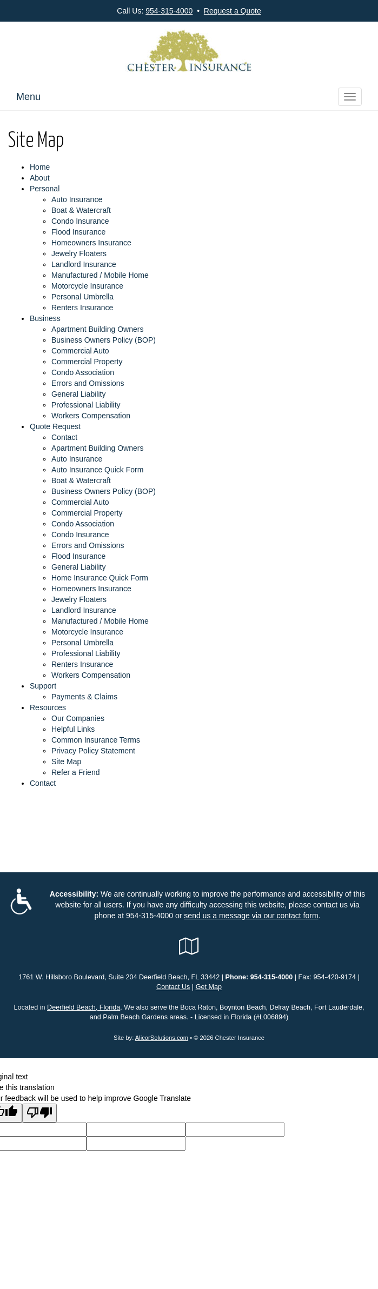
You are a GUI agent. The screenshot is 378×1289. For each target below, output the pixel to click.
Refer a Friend (75, 772)
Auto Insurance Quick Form (97, 469)
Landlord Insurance (83, 264)
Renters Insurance (82, 307)
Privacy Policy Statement (93, 750)
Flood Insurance (78, 232)
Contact (64, 437)
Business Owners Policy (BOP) (103, 340)
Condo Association (82, 372)
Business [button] (45, 318)
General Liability (78, 394)
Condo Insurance (80, 221)
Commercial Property (86, 361)
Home (40, 167)
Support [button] (43, 686)
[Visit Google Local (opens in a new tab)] (189, 946)
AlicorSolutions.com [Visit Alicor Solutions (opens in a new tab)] (161, 1037)
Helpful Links (73, 729)
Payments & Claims (84, 696)
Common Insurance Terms (95, 740)
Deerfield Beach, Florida (83, 1007)
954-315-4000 (169, 10)
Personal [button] (44, 188)
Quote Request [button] (55, 426)
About (40, 177)
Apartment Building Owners (97, 329)
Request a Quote (232, 10)
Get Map (209, 987)
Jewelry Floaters (79, 253)
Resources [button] (48, 707)
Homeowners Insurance (91, 242)
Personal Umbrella (82, 296)
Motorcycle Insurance (87, 286)
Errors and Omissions (87, 383)
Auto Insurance (76, 199)
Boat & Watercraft (81, 210)
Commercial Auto (80, 350)
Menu (28, 96)
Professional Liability (86, 404)
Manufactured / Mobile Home (100, 275)
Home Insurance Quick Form (99, 577)
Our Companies (77, 718)
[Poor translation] (39, 1113)
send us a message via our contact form (251, 915)
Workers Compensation (90, 415)
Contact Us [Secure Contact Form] (173, 987)
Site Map (66, 761)
